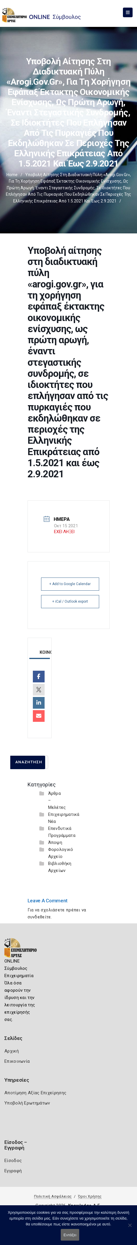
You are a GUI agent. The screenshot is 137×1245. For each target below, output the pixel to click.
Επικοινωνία (17, 1061)
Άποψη (55, 842)
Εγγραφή (13, 1170)
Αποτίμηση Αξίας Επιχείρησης (35, 1092)
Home (12, 174)
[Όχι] (130, 1228)
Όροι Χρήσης (90, 1196)
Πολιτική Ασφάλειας (53, 1196)
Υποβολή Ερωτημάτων (27, 1103)
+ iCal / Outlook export (70, 601)
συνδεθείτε (39, 917)
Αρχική (11, 1051)
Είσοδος (13, 1160)
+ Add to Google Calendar (70, 584)
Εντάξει (70, 1235)
